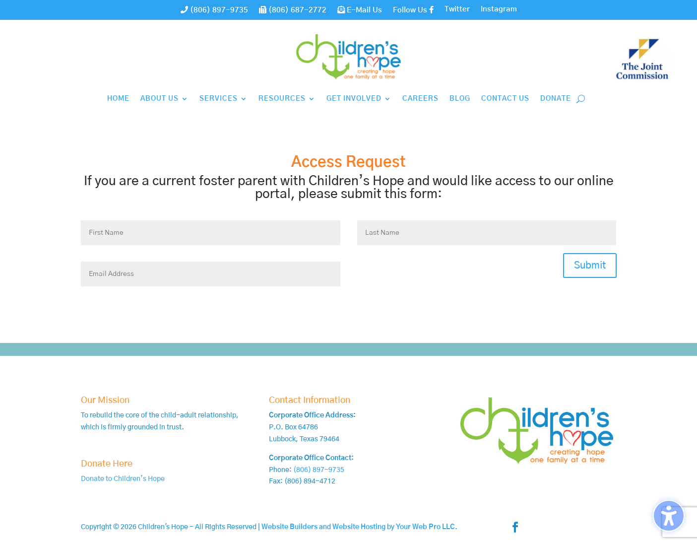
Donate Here (106, 464)
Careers (420, 98)
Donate (555, 98)
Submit (590, 266)
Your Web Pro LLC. (426, 527)
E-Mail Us (359, 10)
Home (118, 98)
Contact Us (505, 98)
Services (218, 98)
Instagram (499, 9)
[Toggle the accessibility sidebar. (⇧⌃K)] (669, 516)
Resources (282, 98)
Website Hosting (358, 527)
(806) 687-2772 (292, 10)
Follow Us (413, 10)
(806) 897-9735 (214, 10)
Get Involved (353, 98)
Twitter (457, 9)
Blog (459, 98)
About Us (159, 98)
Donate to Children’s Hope (123, 479)
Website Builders (289, 527)
